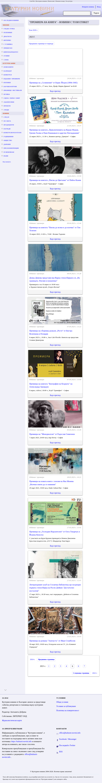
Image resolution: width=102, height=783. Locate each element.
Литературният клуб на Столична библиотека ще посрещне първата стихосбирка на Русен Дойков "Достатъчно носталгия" (55, 588)
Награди (7, 129)
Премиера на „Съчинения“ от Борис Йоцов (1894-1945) (53, 83)
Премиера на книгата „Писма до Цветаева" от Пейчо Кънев (55, 180)
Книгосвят (51, 1)
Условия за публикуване (66, 706)
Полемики (8, 32)
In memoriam (9, 152)
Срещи (6, 110)
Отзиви (6, 56)
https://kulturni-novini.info (21, 741)
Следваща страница (81, 673)
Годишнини (8, 136)
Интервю (7, 40)
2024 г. (32, 659)
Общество (8, 140)
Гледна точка (9, 28)
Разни (6, 156)
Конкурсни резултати (12, 132)
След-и (6, 117)
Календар (8, 71)
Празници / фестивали (13, 90)
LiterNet (32, 1)
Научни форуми (10, 86)
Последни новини (11, 20)
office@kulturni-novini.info (69, 733)
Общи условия (62, 702)
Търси (96, 13)
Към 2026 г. (33, 30)
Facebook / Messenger (67, 739)
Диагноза (8, 36)
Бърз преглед (55, 91)
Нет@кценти (9, 125)
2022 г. (94, 673)
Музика (7, 94)
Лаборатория (9, 102)
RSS (61, 752)
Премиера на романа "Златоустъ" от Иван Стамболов (52, 641)
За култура (69, 1)
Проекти (7, 106)
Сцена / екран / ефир (12, 98)
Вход (99, 7)
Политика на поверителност (67, 710)
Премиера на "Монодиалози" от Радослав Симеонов (52, 434)
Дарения (7, 144)
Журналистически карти (12, 720)
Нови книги (8, 67)
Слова (6, 60)
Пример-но (8, 48)
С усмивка (8, 44)
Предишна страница (46, 659)
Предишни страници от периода (41, 44)
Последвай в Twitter (67, 745)
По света (7, 121)
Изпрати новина (88, 7)
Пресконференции (11, 148)
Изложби (7, 82)
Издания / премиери (12, 79)
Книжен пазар (60, 1)
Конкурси (8, 75)
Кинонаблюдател (11, 52)
